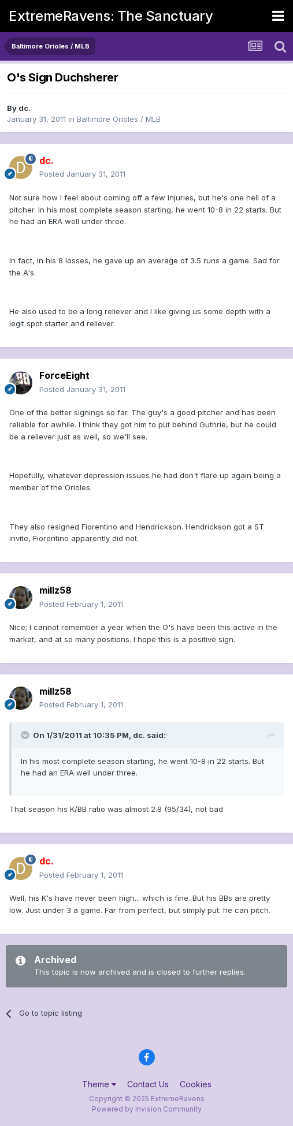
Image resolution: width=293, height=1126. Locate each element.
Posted (82, 173)
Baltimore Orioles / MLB (119, 119)
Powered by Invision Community (147, 1109)
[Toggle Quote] (26, 735)
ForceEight (64, 375)
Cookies (196, 1084)
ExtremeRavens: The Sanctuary (111, 16)
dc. (24, 108)
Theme (99, 1084)
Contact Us (148, 1084)
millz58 (55, 590)
